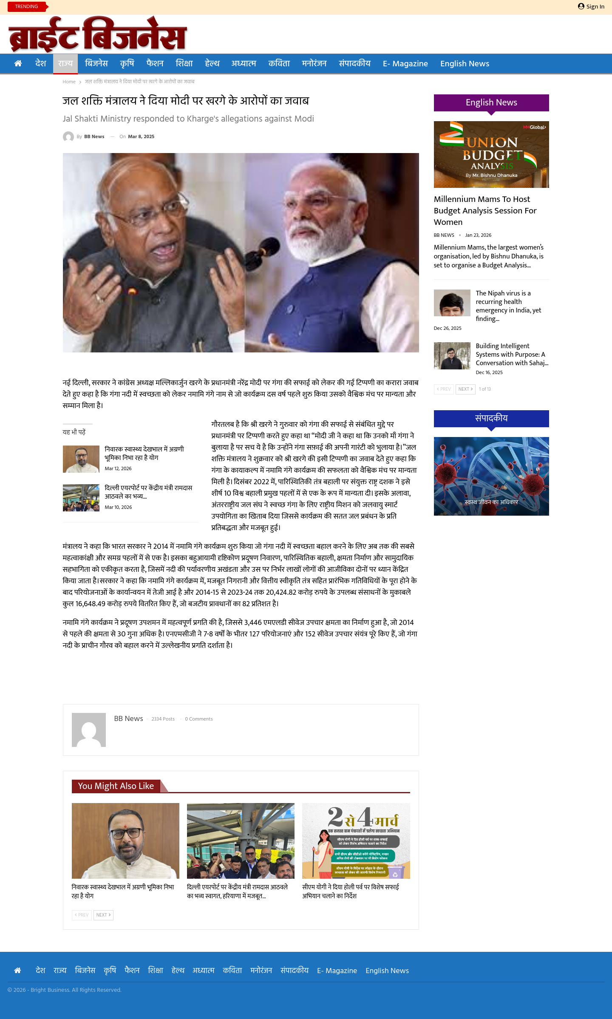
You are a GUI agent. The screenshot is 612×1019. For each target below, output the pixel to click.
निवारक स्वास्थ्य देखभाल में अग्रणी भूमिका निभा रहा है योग (144, 454)
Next (103, 915)
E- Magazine (405, 64)
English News (464, 64)
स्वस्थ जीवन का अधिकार (491, 502)
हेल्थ (212, 64)
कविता (279, 64)
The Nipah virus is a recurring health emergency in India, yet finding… (508, 306)
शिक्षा (184, 64)
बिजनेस (96, 64)
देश (41, 64)
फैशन (155, 64)
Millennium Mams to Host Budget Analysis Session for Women (485, 211)
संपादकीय (355, 64)
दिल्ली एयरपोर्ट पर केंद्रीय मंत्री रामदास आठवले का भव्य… (149, 492)
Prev (82, 915)
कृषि (127, 64)
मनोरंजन (314, 64)
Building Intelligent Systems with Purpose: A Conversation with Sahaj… (512, 355)
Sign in (591, 7)
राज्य (65, 64)
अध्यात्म (244, 64)
